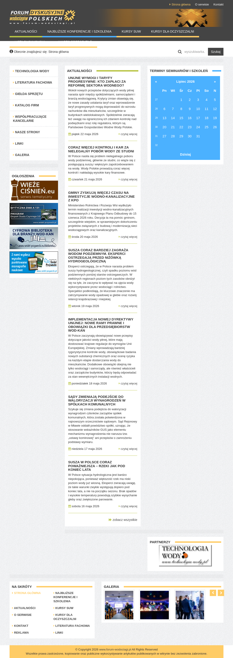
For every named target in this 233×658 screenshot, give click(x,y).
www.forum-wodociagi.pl (115, 649)
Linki (18, 143)
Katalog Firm (26, 105)
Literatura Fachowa (32, 82)
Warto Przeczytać (75, 42)
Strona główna (180, 4)
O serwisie (202, 4)
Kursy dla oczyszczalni (172, 31)
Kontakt (218, 4)
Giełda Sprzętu (28, 94)
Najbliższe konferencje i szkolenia (79, 31)
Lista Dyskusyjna (31, 42)
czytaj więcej (128, 134)
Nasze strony (26, 132)
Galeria (21, 155)
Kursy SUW (131, 31)
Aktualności (26, 31)
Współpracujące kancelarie (29, 119)
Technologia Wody (31, 71)
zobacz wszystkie (123, 520)
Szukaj (215, 52)
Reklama (20, 632)
